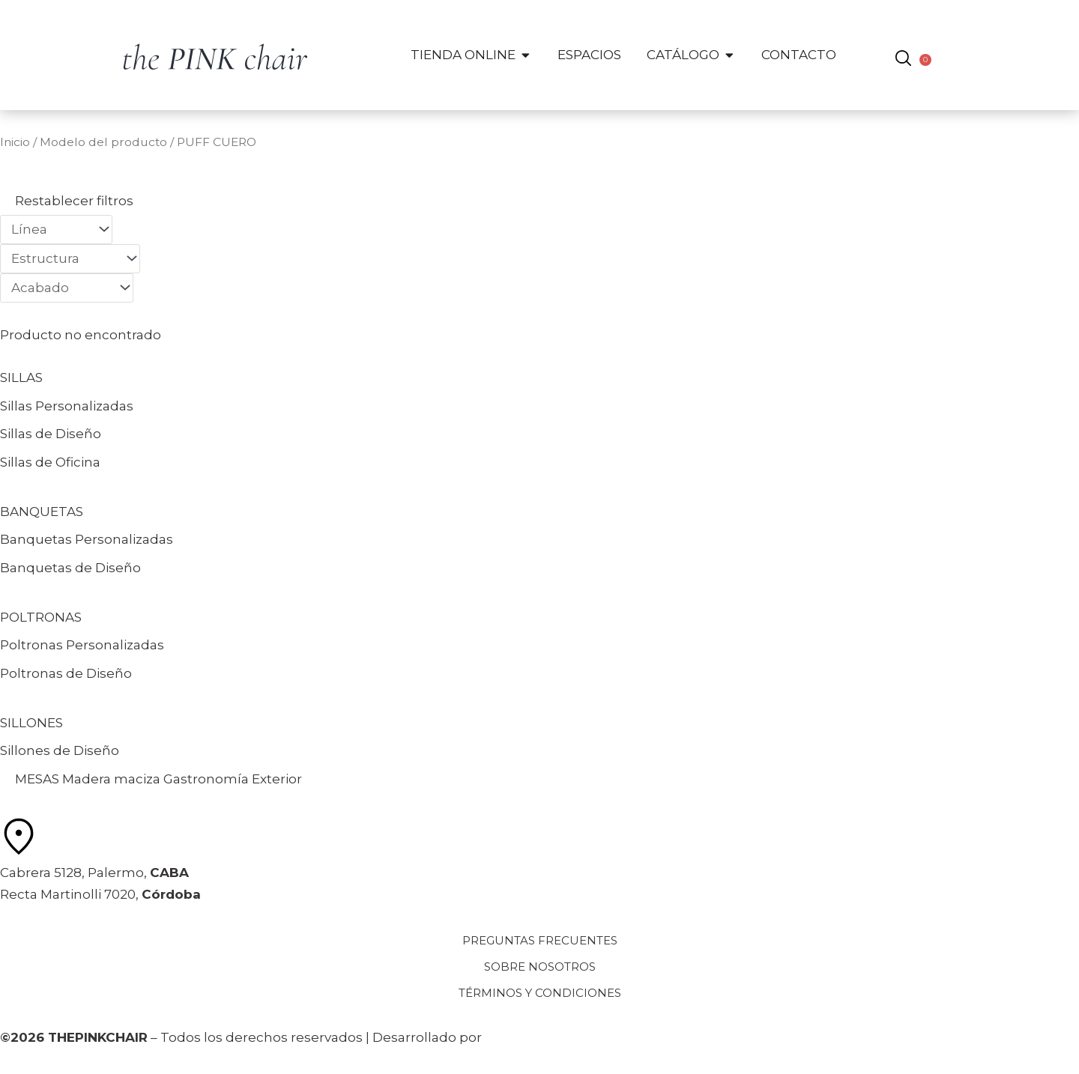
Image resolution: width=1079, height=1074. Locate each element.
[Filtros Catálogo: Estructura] (70, 258)
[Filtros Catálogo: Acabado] (66, 288)
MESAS (37, 778)
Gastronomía (206, 778)
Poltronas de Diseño (66, 673)
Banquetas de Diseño (70, 567)
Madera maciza (111, 778)
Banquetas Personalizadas (86, 539)
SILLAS (21, 377)
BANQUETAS (41, 511)
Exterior (277, 778)
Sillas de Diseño (50, 433)
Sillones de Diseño (59, 750)
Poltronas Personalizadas (82, 644)
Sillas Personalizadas (66, 405)
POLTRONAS (41, 617)
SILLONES (31, 722)
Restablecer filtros (74, 200)
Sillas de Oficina (50, 462)
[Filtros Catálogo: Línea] (56, 229)
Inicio (15, 142)
